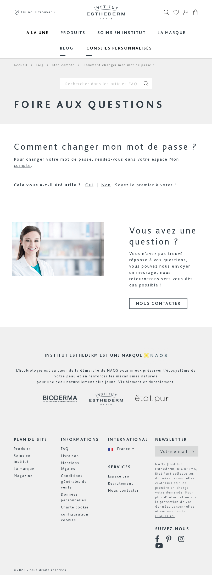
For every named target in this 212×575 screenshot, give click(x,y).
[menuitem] (37, 32)
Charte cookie (75, 507)
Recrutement (120, 483)
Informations (80, 439)
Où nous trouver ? (35, 12)
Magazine (23, 476)
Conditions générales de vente (74, 481)
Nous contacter (158, 303)
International (128, 439)
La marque (24, 468)
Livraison (70, 456)
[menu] (106, 40)
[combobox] (100, 83)
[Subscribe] (192, 451)
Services (119, 466)
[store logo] (106, 12)
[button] (121, 449)
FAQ (65, 449)
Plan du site (30, 439)
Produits (22, 449)
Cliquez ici (165, 516)
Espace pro (119, 476)
